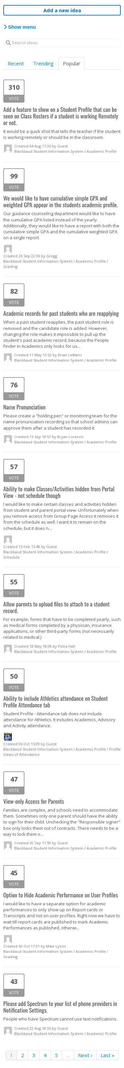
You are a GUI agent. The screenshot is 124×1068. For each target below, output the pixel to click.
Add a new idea (62, 10)
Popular (71, 63)
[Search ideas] (62, 43)
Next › (85, 1055)
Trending (43, 63)
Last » (107, 1055)
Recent (16, 63)
